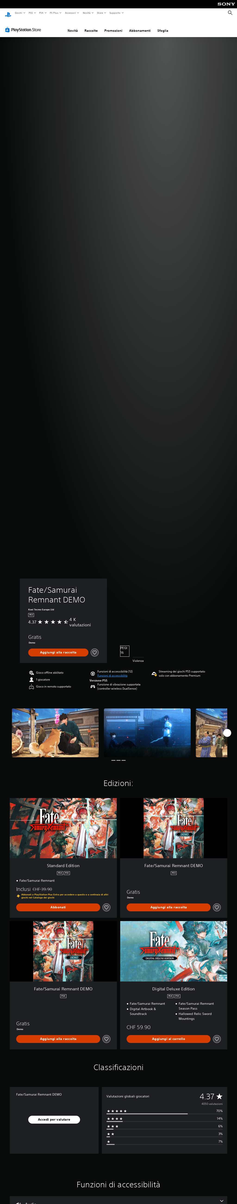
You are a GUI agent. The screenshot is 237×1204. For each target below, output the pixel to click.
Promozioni (113, 26)
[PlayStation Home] (8, 13)
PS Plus (54, 12)
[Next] (227, 728)
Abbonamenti (140, 26)
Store (100, 12)
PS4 (41, 12)
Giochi (18, 12)
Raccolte (91, 26)
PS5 (31, 12)
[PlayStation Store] (24, 25)
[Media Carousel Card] (55, 728)
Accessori (70, 12)
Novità (86, 12)
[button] (112, 671)
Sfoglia (162, 26)
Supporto (115, 12)
